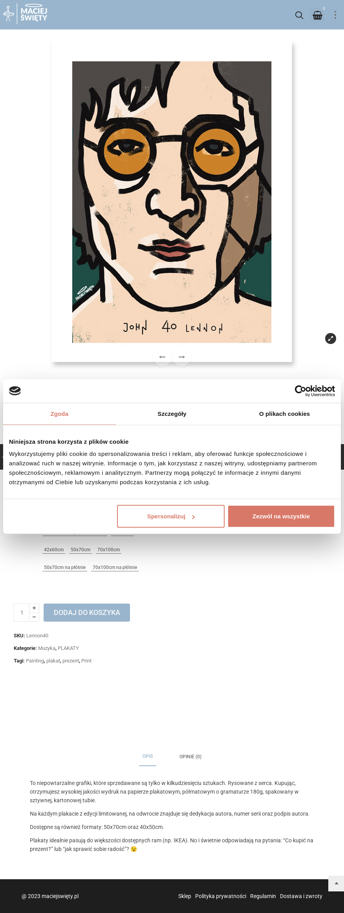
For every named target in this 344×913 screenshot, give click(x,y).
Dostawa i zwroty (301, 896)
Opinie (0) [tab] (190, 756)
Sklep (184, 896)
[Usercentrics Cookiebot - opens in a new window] (300, 391)
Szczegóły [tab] (171, 413)
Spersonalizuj (171, 516)
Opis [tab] (148, 756)
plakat (53, 661)
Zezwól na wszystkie (281, 516)
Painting (35, 661)
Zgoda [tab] (60, 413)
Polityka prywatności (220, 896)
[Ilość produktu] (21, 613)
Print (86, 661)
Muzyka (46, 648)
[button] (181, 357)
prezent (70, 661)
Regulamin (263, 896)
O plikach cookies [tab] (284, 413)
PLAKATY (68, 648)
